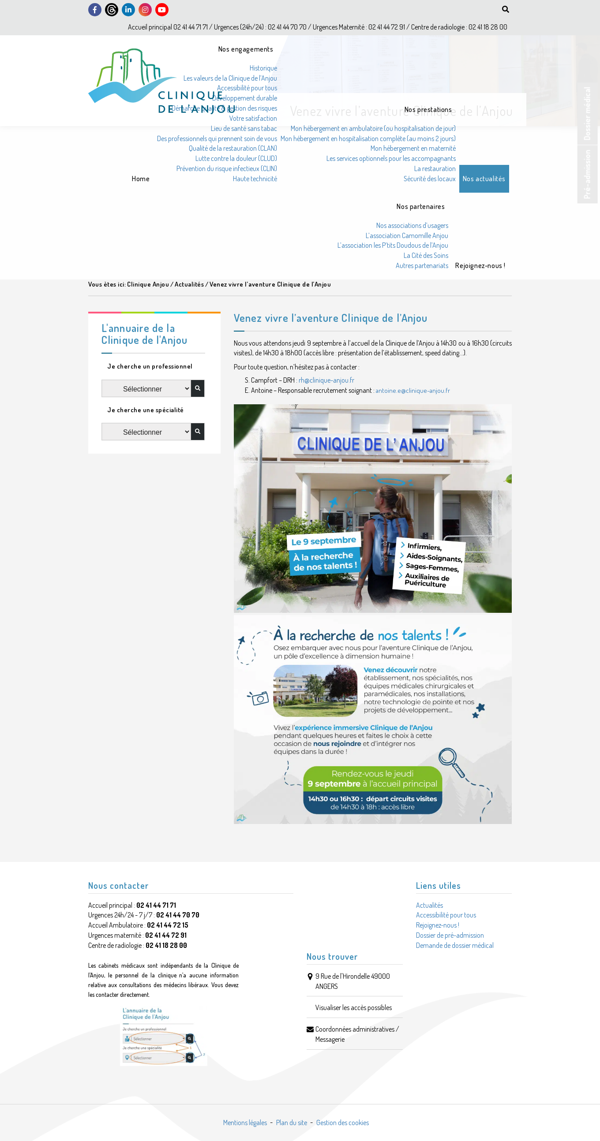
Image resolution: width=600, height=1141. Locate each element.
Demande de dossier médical (455, 945)
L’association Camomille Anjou (407, 235)
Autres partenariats (422, 265)
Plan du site (291, 1122)
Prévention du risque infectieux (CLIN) (226, 168)
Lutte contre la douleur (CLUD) (236, 158)
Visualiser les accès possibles (353, 1007)
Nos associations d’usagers (412, 225)
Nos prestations (428, 109)
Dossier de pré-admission (450, 935)
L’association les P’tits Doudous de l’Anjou (393, 245)
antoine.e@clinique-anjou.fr (413, 390)
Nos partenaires (421, 206)
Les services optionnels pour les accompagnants (391, 158)
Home (141, 178)
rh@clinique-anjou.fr (326, 380)
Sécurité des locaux (430, 178)
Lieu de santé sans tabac (244, 128)
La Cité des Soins (426, 255)
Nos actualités (484, 178)
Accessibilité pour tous (247, 87)
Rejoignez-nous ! (480, 265)
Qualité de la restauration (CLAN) (233, 148)
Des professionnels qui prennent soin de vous (217, 138)
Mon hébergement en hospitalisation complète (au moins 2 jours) (368, 138)
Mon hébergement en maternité (413, 148)
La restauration (435, 168)
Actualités (429, 905)
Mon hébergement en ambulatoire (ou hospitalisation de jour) (373, 128)
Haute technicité (255, 178)
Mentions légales (245, 1122)
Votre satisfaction (253, 118)
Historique (263, 67)
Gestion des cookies (342, 1122)
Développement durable (244, 97)
